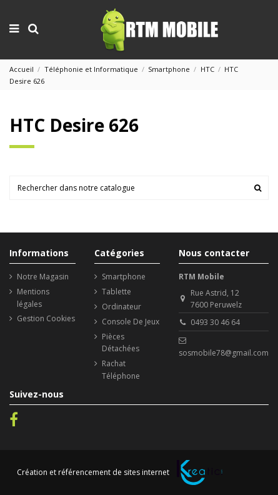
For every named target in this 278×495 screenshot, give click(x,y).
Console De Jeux (130, 321)
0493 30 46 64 (215, 322)
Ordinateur (121, 306)
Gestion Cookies (46, 318)
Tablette (116, 291)
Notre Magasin (43, 276)
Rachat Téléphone (121, 369)
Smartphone (124, 276)
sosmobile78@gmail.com (224, 353)
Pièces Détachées (120, 342)
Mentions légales (33, 297)
